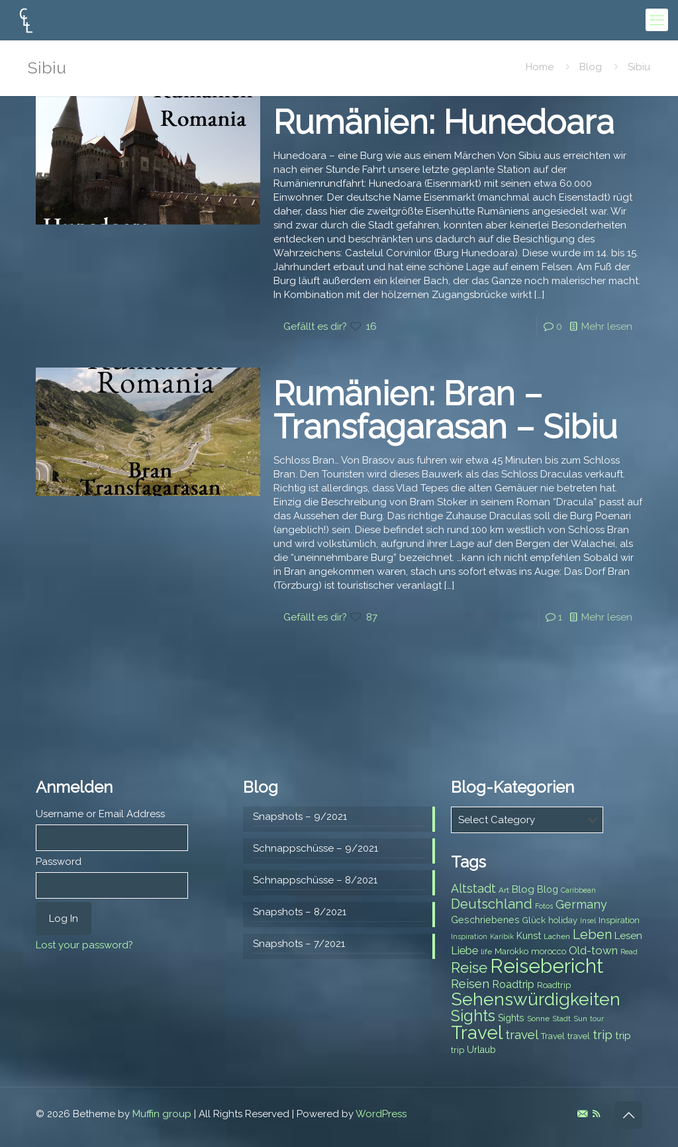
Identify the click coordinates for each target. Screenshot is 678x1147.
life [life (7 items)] (486, 951)
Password (58, 862)
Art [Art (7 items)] (504, 890)
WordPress (381, 1114)
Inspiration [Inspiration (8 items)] (619, 920)
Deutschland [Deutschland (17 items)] (491, 904)
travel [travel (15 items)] (521, 1034)
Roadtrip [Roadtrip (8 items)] (554, 985)
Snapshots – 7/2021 (299, 944)
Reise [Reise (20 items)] (469, 968)
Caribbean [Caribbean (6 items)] (578, 890)
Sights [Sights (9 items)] (511, 1018)
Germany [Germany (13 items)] (581, 904)
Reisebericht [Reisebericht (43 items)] (546, 965)
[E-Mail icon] (582, 1114)
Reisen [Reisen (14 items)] (470, 984)
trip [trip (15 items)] (602, 1034)
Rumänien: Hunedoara (443, 122)
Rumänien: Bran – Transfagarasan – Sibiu (445, 410)
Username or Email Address (100, 814)
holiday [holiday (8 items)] (562, 920)
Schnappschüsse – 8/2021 (315, 880)
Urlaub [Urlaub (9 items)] (481, 1049)
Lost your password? (84, 945)
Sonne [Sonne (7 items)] (538, 1018)
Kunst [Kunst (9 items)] (528, 935)
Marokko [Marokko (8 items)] (511, 951)
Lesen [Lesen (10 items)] (628, 936)
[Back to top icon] (628, 1115)
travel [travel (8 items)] (578, 1036)
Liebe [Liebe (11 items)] (464, 950)
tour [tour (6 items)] (597, 1018)
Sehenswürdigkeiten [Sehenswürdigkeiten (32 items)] (535, 999)
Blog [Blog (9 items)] (547, 889)
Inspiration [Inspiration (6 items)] (469, 936)
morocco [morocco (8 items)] (548, 951)
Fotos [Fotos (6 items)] (544, 906)
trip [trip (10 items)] (623, 1036)
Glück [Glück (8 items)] (534, 920)
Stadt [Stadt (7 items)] (561, 1018)
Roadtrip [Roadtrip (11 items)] (513, 984)
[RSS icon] (596, 1114)
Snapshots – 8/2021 (299, 912)
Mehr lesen (606, 326)
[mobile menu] (657, 20)
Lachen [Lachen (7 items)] (557, 936)
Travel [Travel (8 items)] (553, 1036)
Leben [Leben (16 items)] (592, 934)
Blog (590, 67)
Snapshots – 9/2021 (300, 817)
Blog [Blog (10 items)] (523, 889)
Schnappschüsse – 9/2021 (315, 848)
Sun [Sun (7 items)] (580, 1018)
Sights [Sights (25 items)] (473, 1016)
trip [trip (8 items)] (457, 1050)
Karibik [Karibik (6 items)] (502, 936)
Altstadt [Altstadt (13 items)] (473, 888)
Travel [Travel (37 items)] (477, 1033)
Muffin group (161, 1114)
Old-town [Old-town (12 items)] (593, 950)
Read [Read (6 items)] (629, 952)
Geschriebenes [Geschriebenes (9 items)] (485, 920)
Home (540, 67)
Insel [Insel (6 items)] (588, 920)
